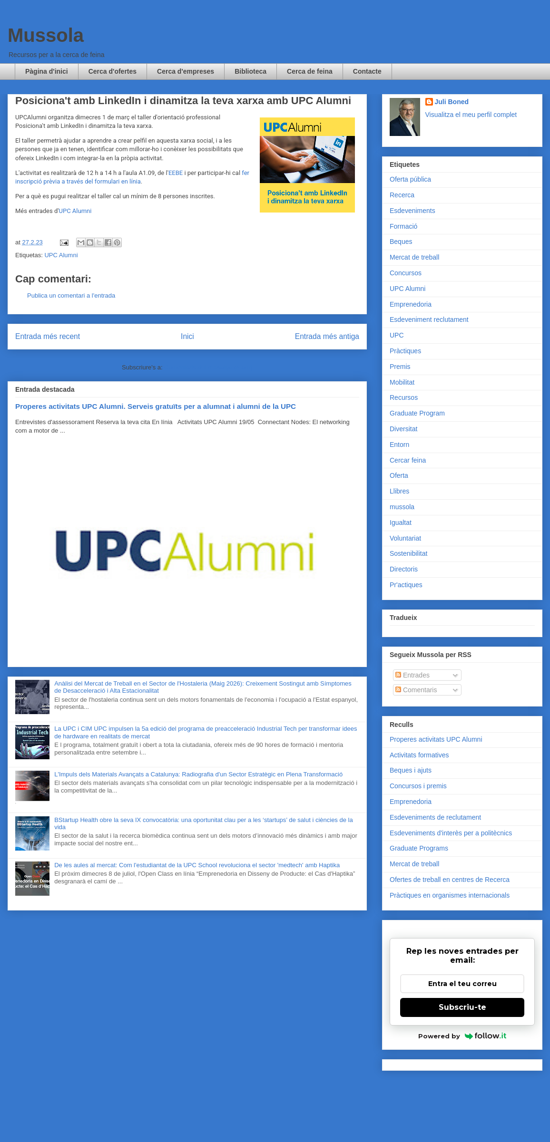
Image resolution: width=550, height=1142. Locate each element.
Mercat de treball (414, 257)
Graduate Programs (419, 848)
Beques (401, 241)
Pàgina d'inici (46, 71)
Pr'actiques (406, 585)
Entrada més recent (47, 336)
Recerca (402, 195)
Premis (400, 366)
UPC (397, 335)
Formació (403, 226)
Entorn (399, 444)
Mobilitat (402, 382)
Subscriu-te (462, 1007)
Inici (187, 336)
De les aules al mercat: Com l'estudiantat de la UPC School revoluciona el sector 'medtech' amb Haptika (197, 865)
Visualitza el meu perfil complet (471, 114)
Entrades (412, 675)
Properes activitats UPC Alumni (436, 739)
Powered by (462, 1036)
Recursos (404, 397)
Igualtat (401, 522)
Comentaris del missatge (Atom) (208, 367)
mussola (402, 507)
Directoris (404, 569)
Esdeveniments (412, 210)
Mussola (46, 35)
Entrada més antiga (327, 336)
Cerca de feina (310, 71)
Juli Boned (452, 102)
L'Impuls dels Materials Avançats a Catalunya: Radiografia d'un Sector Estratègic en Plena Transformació (198, 774)
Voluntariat (405, 538)
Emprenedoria (411, 304)
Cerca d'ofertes (112, 71)
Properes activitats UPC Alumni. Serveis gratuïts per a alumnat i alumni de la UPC (155, 406)
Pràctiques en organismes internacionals (450, 895)
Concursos (406, 273)
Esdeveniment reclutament (429, 319)
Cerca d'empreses (185, 71)
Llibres (399, 491)
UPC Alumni (75, 210)
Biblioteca (250, 71)
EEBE (175, 172)
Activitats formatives (419, 755)
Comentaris (416, 690)
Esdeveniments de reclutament (435, 817)
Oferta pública (410, 179)
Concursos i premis (418, 786)
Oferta (399, 475)
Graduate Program (417, 413)
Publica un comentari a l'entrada (71, 295)
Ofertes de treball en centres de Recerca (450, 879)
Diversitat (403, 429)
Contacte (367, 71)
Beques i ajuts (411, 770)
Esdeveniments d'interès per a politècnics (451, 833)
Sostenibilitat (408, 553)
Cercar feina (408, 460)
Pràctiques (405, 351)
